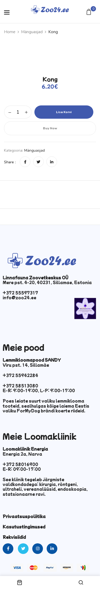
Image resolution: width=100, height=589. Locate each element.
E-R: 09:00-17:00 (22, 469)
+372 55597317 (20, 292)
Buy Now (50, 128)
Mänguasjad (32, 32)
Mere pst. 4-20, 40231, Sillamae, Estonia (47, 282)
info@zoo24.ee (19, 297)
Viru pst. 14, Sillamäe (26, 365)
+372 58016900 (20, 464)
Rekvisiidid (14, 537)
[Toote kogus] (18, 112)
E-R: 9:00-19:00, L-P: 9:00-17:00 (39, 390)
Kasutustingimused (24, 526)
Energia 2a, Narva (22, 453)
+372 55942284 (20, 375)
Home (9, 32)
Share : (10, 162)
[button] (89, 12)
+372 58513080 (20, 385)
